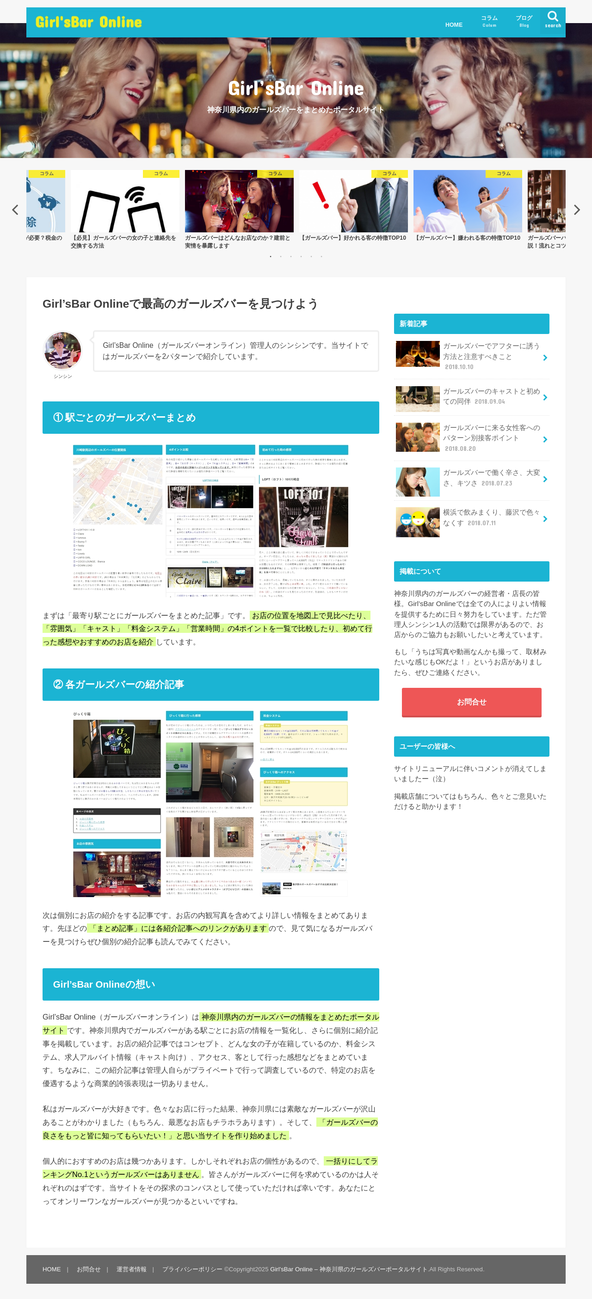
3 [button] (291, 256)
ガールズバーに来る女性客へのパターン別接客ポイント (468, 438)
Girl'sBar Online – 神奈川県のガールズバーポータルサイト (348, 1269)
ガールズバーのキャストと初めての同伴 (468, 399)
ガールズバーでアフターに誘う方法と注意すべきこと (468, 356)
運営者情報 (132, 1269)
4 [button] (301, 256)
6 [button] (321, 256)
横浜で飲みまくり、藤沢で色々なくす (468, 520)
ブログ (524, 21)
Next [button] (577, 209)
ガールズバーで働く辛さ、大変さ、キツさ (468, 481)
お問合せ (472, 702)
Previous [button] (15, 209)
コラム (489, 21)
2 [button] (280, 256)
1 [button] (270, 256)
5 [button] (311, 256)
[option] (353, 205)
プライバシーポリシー (192, 1269)
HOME (453, 25)
